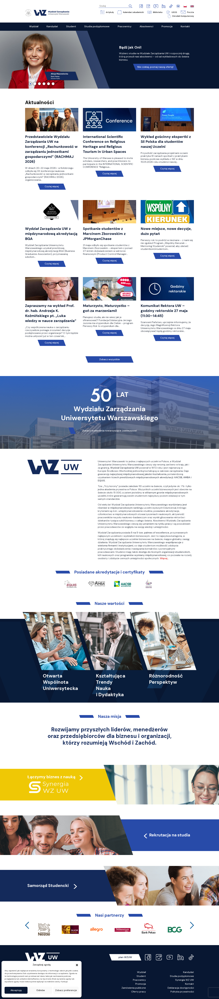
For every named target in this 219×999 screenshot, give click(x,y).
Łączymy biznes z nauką (51, 776)
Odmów (40, 990)
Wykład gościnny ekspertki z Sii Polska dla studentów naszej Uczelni (166, 141)
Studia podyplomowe (182, 976)
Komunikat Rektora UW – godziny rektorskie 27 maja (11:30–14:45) (164, 310)
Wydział (141, 972)
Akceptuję (16, 990)
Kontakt (189, 983)
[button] (76, 964)
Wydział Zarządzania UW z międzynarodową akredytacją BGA (51, 233)
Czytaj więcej (52, 186)
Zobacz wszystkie (109, 359)
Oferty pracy (138, 991)
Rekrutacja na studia (166, 835)
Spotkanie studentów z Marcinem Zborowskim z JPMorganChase (104, 233)
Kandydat (188, 972)
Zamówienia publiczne (134, 987)
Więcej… (164, 558)
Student (141, 976)
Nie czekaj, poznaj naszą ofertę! (155, 67)
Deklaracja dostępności (181, 987)
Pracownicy (139, 979)
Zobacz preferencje (66, 990)
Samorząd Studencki (52, 885)
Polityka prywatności (182, 991)
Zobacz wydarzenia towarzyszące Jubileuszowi (109, 430)
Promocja (140, 983)
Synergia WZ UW (184, 979)
